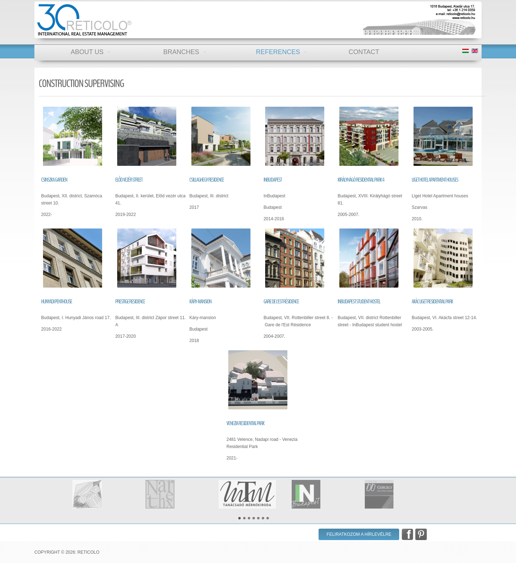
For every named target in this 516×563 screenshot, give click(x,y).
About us (87, 50)
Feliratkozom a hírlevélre (359, 534)
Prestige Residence (130, 301)
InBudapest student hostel (359, 301)
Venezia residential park (245, 423)
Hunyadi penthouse (56, 301)
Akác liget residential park (432, 301)
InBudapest (272, 180)
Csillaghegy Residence (207, 180)
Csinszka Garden (54, 180)
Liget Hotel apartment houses (435, 180)
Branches (181, 50)
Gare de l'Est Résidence (281, 301)
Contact (364, 50)
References (278, 50)
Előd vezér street (129, 180)
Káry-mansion (201, 301)
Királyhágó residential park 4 (361, 180)
